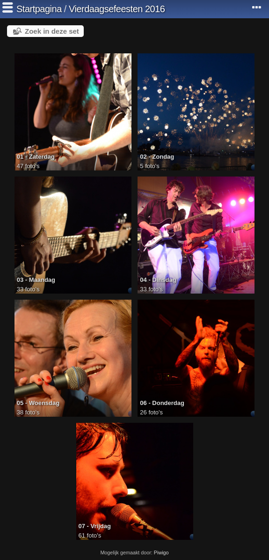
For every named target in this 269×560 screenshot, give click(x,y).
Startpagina (39, 9)
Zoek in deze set (52, 31)
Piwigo (161, 552)
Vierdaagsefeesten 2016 (117, 9)
